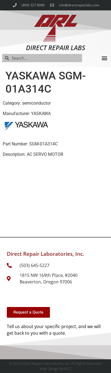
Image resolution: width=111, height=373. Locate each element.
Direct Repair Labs (55, 47)
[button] (104, 58)
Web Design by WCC (56, 368)
